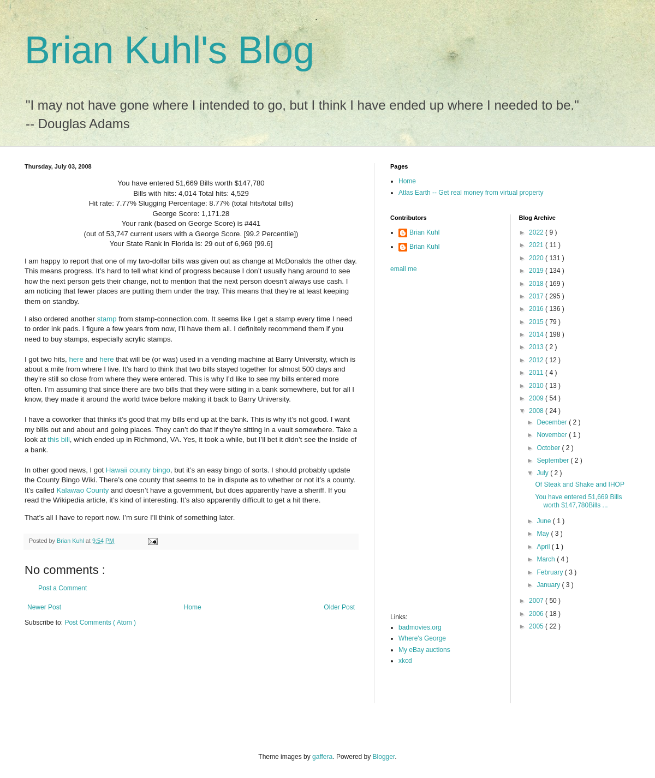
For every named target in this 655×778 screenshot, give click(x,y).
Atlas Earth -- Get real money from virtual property (470, 192)
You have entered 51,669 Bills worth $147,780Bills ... (578, 500)
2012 (537, 360)
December (553, 422)
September (553, 460)
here (76, 359)
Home (192, 607)
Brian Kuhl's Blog (169, 50)
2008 (537, 411)
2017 (537, 296)
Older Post (339, 607)
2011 (537, 372)
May (544, 533)
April (544, 546)
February (550, 572)
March (547, 559)
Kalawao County (82, 490)
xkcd (405, 661)
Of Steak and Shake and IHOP (579, 484)
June (544, 521)
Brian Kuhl (424, 232)
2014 (537, 334)
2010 (537, 386)
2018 (537, 284)
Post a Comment (62, 588)
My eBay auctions (424, 650)
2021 (537, 245)
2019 (537, 270)
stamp (107, 319)
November (553, 435)
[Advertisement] (434, 446)
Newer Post (44, 607)
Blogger (384, 757)
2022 (537, 232)
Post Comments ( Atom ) (100, 622)
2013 (537, 347)
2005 (537, 626)
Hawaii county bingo (138, 470)
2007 (537, 601)
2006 (537, 614)
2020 (537, 258)
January (549, 585)
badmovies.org (420, 627)
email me (403, 269)
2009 (537, 398)
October (549, 448)
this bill (59, 439)
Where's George (422, 638)
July (543, 473)
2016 (537, 309)
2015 (537, 322)
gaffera (322, 757)
